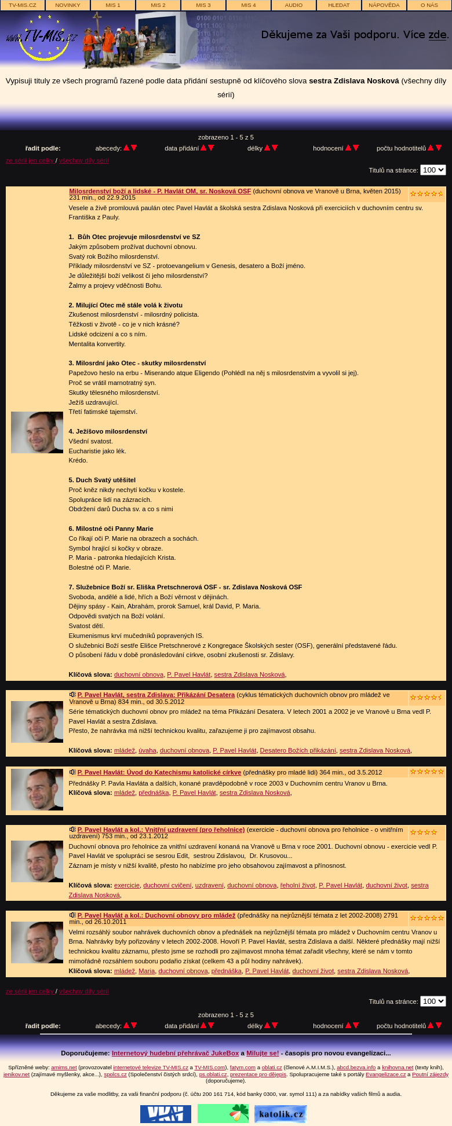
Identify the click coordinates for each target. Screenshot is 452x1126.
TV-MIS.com (209, 1067)
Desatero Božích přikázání (298, 750)
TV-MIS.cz (22, 5)
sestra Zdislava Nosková (249, 674)
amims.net (63, 1067)
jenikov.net (16, 1074)
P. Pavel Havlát (188, 674)
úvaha (147, 750)
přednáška (153, 792)
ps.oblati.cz (213, 1074)
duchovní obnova (138, 674)
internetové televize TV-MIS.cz (151, 1067)
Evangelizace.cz (386, 1074)
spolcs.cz (115, 1074)
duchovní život (386, 885)
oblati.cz (272, 1067)
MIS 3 (203, 5)
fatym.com (243, 1067)
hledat (338, 5)
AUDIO (293, 5)
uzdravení (209, 885)
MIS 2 (158, 5)
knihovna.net (397, 1067)
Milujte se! (262, 1053)
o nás (429, 5)
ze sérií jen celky (31, 160)
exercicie (127, 885)
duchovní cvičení (167, 885)
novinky (67, 5)
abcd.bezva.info (356, 1067)
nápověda (384, 5)
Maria (146, 970)
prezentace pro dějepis (258, 1074)
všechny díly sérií (84, 160)
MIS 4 (248, 5)
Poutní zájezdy (430, 1074)
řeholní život (297, 885)
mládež (124, 750)
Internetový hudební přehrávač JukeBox (175, 1053)
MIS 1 (112, 5)
